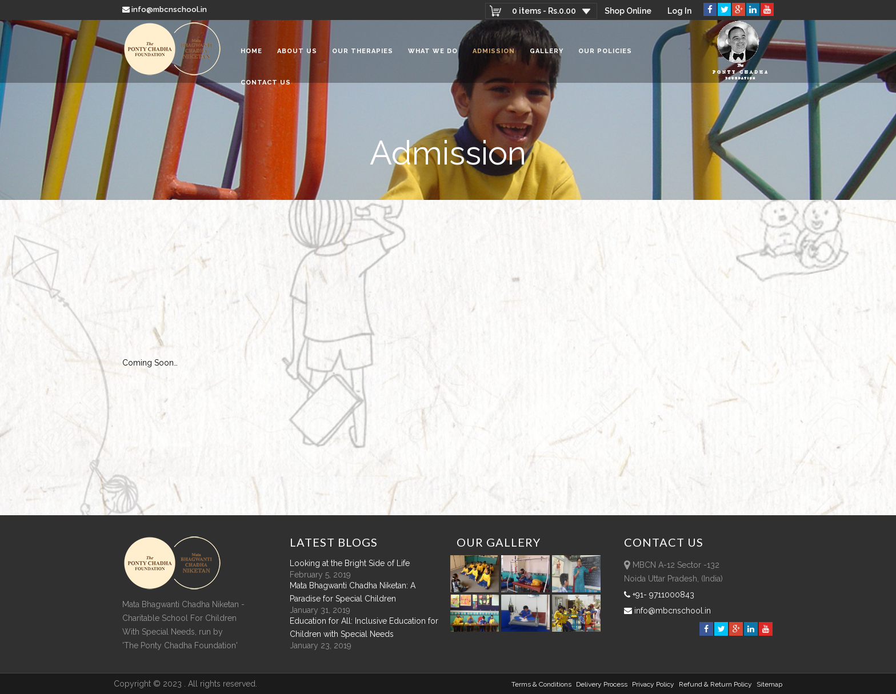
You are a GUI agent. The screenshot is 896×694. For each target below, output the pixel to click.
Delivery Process (601, 684)
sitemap (769, 684)
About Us (297, 51)
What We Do (433, 51)
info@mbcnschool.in (165, 9)
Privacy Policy (653, 684)
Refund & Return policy (715, 684)
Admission (494, 51)
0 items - (544, 10)
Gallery (546, 51)
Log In (679, 10)
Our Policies (605, 51)
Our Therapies (362, 51)
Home (251, 51)
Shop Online (628, 10)
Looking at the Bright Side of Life (350, 563)
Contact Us (266, 82)
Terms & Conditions (541, 684)
